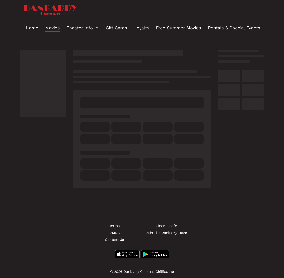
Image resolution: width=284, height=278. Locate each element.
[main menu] (143, 27)
